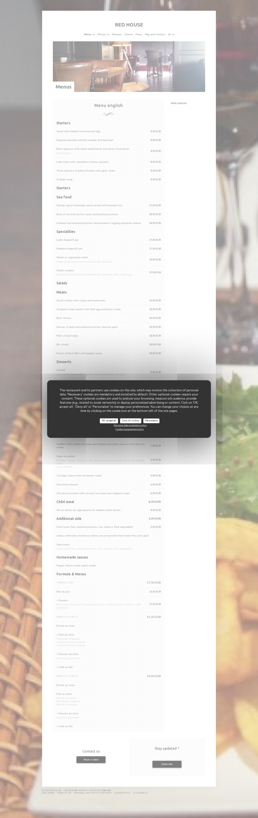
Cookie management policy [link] (129, 429)
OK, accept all (109, 420)
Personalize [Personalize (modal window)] (151, 420)
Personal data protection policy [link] (130, 425)
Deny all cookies (130, 420)
